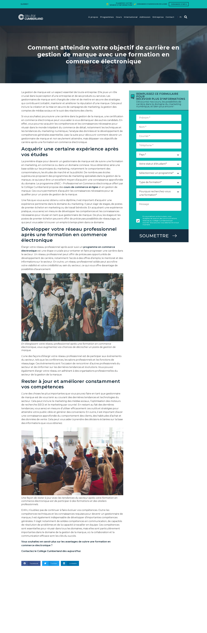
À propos (93, 17)
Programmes (107, 17)
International (131, 17)
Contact (170, 17)
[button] (31, 563)
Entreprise (158, 17)
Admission (145, 17)
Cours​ (119, 17)
